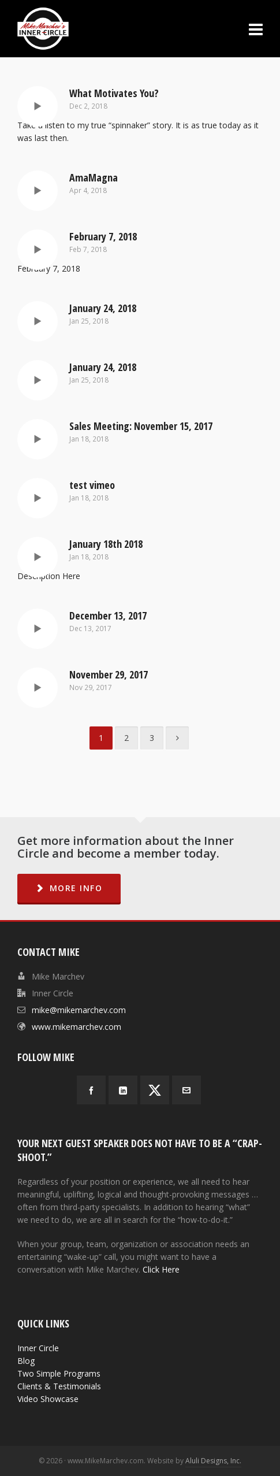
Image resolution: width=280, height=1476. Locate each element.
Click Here (161, 1269)
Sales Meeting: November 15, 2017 (140, 426)
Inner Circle (38, 1348)
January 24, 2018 (102, 308)
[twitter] (154, 1090)
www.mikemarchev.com (76, 1026)
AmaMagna (93, 177)
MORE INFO (69, 887)
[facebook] (91, 1090)
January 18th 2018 (106, 544)
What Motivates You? (114, 93)
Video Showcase (48, 1398)
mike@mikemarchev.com (79, 1009)
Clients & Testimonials (59, 1386)
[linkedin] (123, 1090)
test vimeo (92, 485)
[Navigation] (256, 29)
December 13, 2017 (108, 615)
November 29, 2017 (108, 674)
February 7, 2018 (103, 236)
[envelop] (186, 1090)
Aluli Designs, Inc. (213, 1461)
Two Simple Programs (58, 1373)
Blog (26, 1360)
